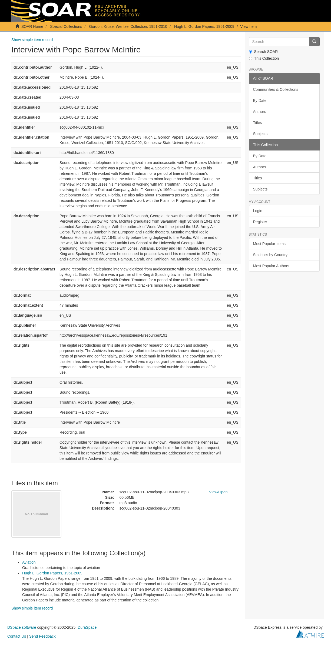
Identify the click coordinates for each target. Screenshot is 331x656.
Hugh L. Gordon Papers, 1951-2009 (204, 26)
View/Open (218, 492)
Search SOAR (263, 51)
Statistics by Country (270, 255)
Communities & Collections (275, 89)
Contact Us (16, 636)
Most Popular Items (269, 244)
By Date (260, 100)
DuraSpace (87, 627)
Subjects (260, 134)
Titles (257, 123)
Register (260, 222)
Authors (259, 111)
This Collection (264, 58)
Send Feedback (42, 636)
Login (257, 211)
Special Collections (66, 26)
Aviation (29, 562)
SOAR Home (32, 26)
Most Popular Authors (271, 266)
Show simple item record (32, 40)
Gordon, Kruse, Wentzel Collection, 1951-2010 (128, 26)
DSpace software (21, 627)
